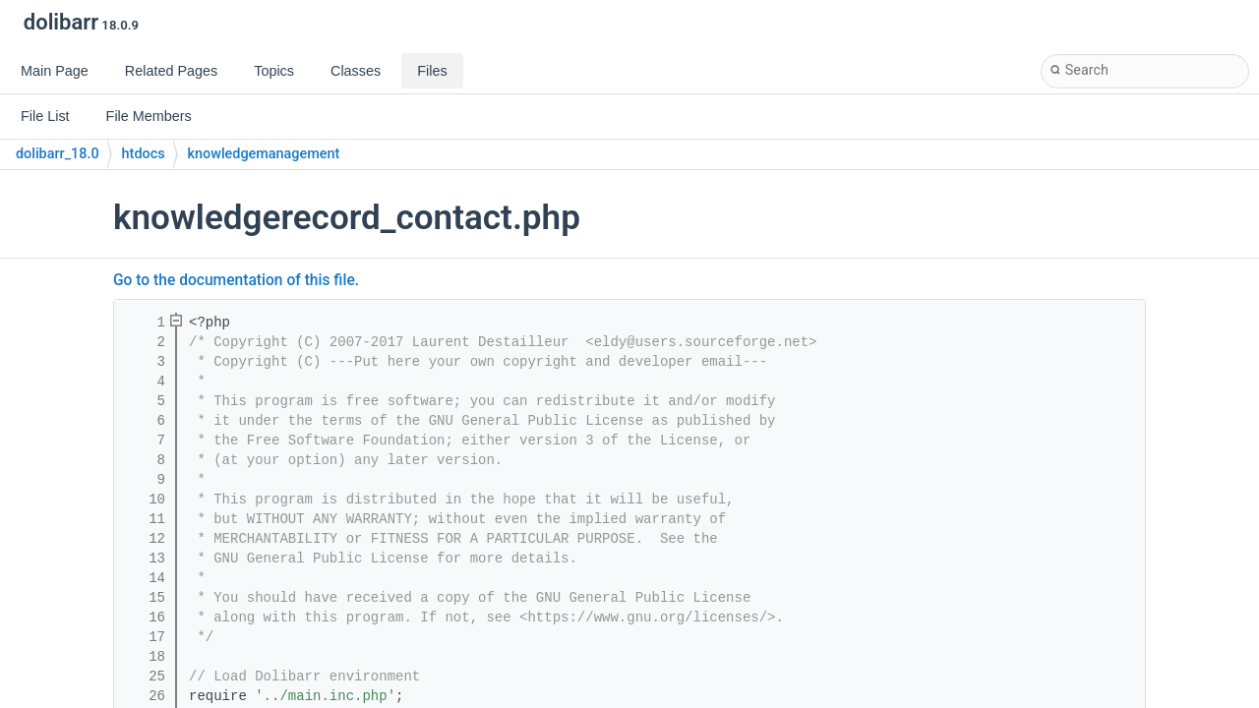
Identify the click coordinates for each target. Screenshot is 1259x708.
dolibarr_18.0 (57, 154)
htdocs (143, 154)
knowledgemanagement (264, 154)
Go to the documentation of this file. (236, 280)
